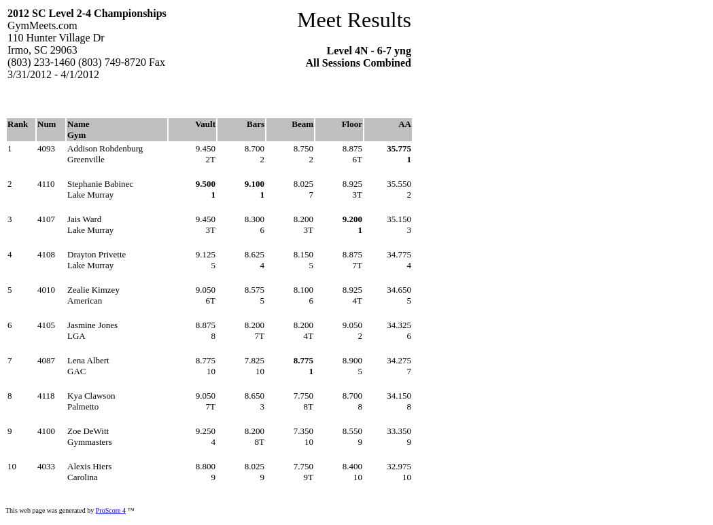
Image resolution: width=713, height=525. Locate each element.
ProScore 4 (111, 510)
